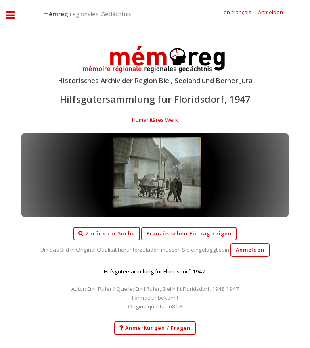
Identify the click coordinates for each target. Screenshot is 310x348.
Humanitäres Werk (155, 119)
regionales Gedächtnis (79, 14)
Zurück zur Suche (106, 234)
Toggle (14, 15)
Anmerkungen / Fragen (155, 328)
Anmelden (250, 249)
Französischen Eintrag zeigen (189, 233)
